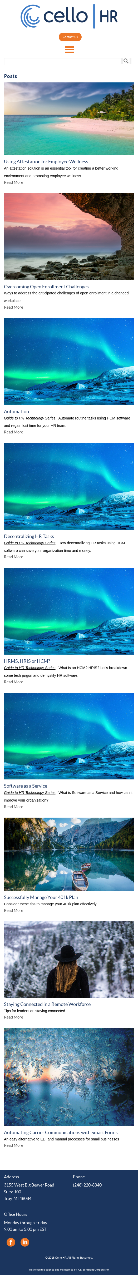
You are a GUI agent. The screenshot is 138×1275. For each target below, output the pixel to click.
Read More (13, 182)
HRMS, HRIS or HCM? (27, 661)
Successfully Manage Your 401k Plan (41, 897)
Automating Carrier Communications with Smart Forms (61, 1132)
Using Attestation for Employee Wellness (46, 161)
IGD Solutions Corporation (93, 1269)
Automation (16, 411)
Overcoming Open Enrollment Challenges (46, 286)
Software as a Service (25, 786)
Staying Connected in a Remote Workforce (47, 1004)
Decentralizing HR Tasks (29, 536)
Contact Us (70, 37)
